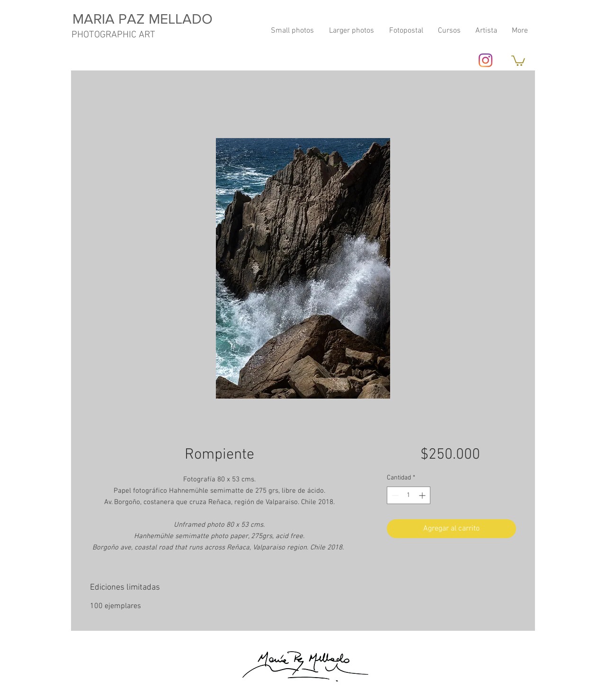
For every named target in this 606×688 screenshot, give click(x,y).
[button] (518, 60)
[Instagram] (485, 60)
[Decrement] (394, 495)
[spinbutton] (408, 495)
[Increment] (423, 495)
